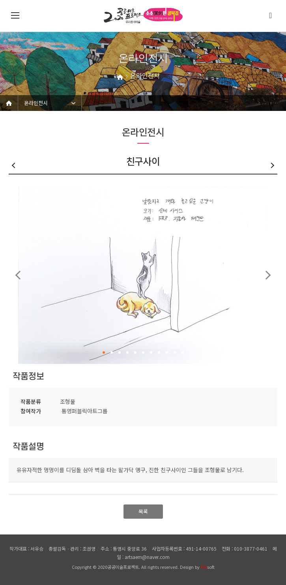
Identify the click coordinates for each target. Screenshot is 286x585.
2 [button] (111, 352)
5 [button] (135, 352)
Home (9, 103)
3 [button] (119, 352)
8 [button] (159, 352)
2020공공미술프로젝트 (118, 567)
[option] (143, 275)
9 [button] (167, 352)
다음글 (271, 165)
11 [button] (182, 352)
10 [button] (175, 352)
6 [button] (143, 352)
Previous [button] (19, 274)
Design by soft (197, 567)
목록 (143, 511)
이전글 (14, 165)
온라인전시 (36, 103)
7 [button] (151, 352)
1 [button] (104, 352)
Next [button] (266, 274)
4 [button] (127, 352)
